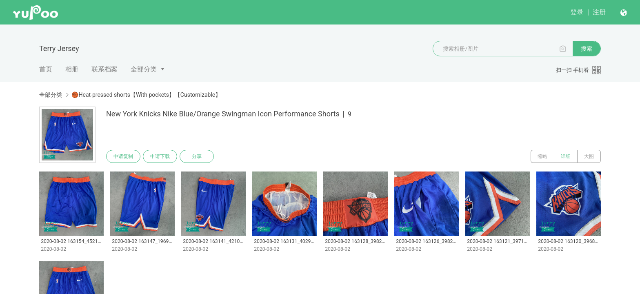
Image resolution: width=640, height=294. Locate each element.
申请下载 (160, 156)
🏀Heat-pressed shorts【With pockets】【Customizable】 (146, 94)
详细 (566, 156)
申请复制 (123, 156)
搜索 (586, 48)
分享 (197, 156)
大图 (589, 156)
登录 (576, 12)
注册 (599, 12)
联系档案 (104, 69)
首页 (45, 69)
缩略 (542, 156)
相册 (71, 69)
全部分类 (144, 69)
